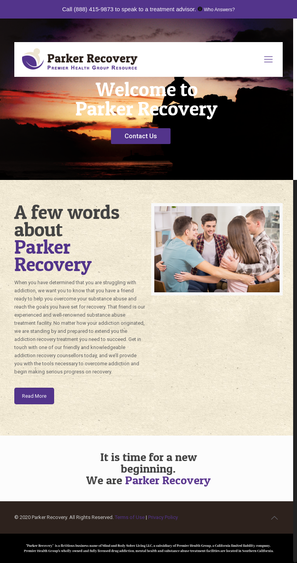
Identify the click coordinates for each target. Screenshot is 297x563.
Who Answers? (219, 9)
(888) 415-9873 (94, 9)
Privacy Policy (163, 517)
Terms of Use (130, 517)
